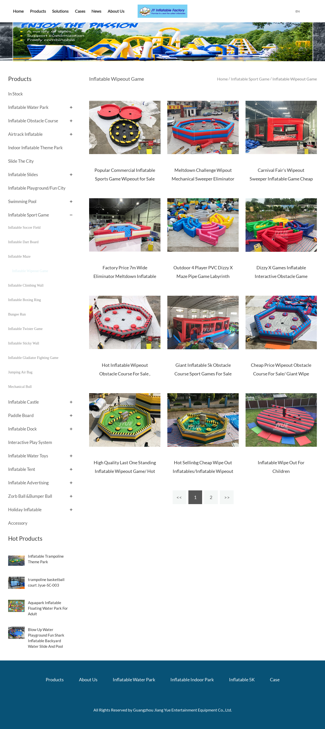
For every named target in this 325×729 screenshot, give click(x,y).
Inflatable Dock (22, 429)
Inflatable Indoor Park (192, 679)
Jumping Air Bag (20, 372)
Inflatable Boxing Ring (24, 300)
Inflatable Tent (21, 469)
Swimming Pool (22, 201)
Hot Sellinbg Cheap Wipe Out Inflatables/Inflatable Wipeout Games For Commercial (203, 471)
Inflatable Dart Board (23, 242)
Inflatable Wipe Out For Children (281, 467)
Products (38, 11)
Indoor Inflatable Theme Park (35, 147)
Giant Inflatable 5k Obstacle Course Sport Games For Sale (203, 369)
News (96, 11)
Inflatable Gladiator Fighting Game (33, 358)
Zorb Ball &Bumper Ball (30, 496)
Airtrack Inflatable (25, 134)
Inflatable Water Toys (28, 455)
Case (275, 679)
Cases (80, 11)
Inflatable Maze (19, 256)
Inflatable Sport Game (28, 215)
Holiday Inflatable (25, 509)
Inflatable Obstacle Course (33, 120)
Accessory (17, 523)
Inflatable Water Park (28, 107)
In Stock (15, 93)
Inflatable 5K (242, 679)
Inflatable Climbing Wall (25, 285)
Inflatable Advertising (28, 482)
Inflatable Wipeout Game (30, 271)
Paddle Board (21, 415)
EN (298, 11)
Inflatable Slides (23, 174)
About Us (116, 11)
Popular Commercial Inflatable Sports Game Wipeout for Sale (124, 174)
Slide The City (21, 161)
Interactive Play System (30, 442)
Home (18, 11)
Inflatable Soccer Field (24, 227)
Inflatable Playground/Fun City (37, 188)
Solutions (60, 11)
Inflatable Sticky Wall (23, 343)
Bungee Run (17, 314)
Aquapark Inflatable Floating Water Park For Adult (48, 608)
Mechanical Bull (20, 387)
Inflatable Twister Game (25, 329)
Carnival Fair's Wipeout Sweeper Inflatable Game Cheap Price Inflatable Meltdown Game (281, 178)
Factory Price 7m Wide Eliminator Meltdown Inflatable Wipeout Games (124, 276)
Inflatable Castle (23, 402)
